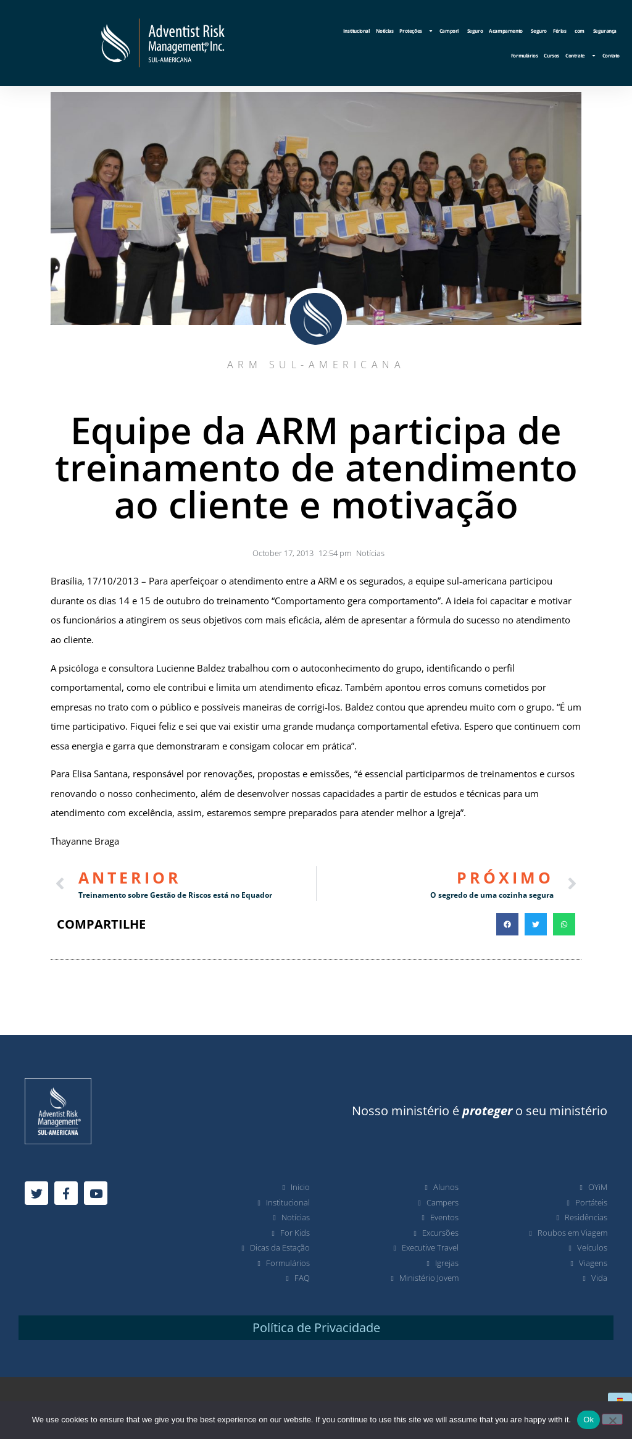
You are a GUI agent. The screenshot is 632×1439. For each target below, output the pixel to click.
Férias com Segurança (585, 30)
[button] (507, 924)
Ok (588, 1419)
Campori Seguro (461, 30)
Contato (611, 55)
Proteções (416, 31)
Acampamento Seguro (518, 30)
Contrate (580, 55)
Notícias (385, 30)
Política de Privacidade (316, 1327)
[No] (612, 1419)
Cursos (551, 55)
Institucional (356, 30)
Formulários (524, 55)
